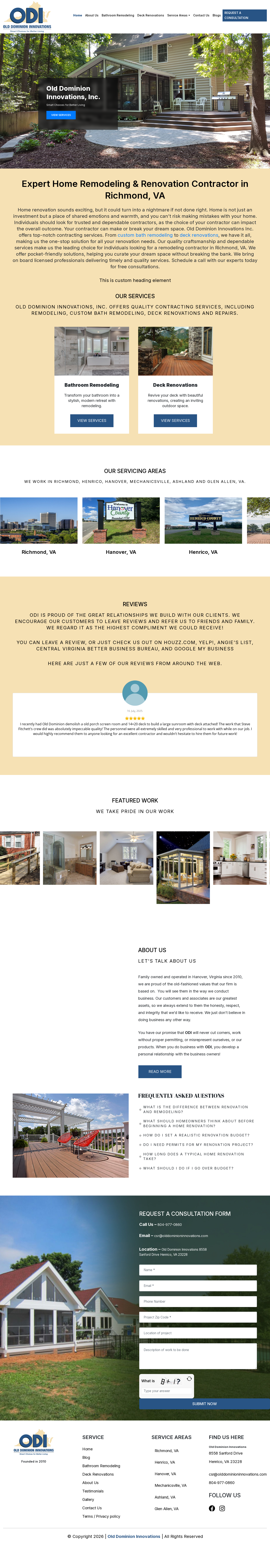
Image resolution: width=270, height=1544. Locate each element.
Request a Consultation (236, 15)
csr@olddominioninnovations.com (181, 1236)
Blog (86, 1457)
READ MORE (159, 1071)
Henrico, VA (165, 1462)
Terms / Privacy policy (101, 1516)
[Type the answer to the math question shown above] (166, 1391)
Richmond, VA (167, 1450)
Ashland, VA (165, 1497)
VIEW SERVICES (61, 115)
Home (77, 15)
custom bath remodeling (145, 235)
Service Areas (177, 15)
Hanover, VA (165, 1474)
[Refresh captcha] (189, 1378)
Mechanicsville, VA (171, 1485)
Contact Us (201, 15)
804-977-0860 (170, 1224)
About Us (92, 15)
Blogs (217, 15)
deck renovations (199, 235)
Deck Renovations (150, 15)
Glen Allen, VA (167, 1509)
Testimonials (93, 1491)
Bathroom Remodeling (118, 15)
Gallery (88, 1499)
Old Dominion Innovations (134, 1536)
